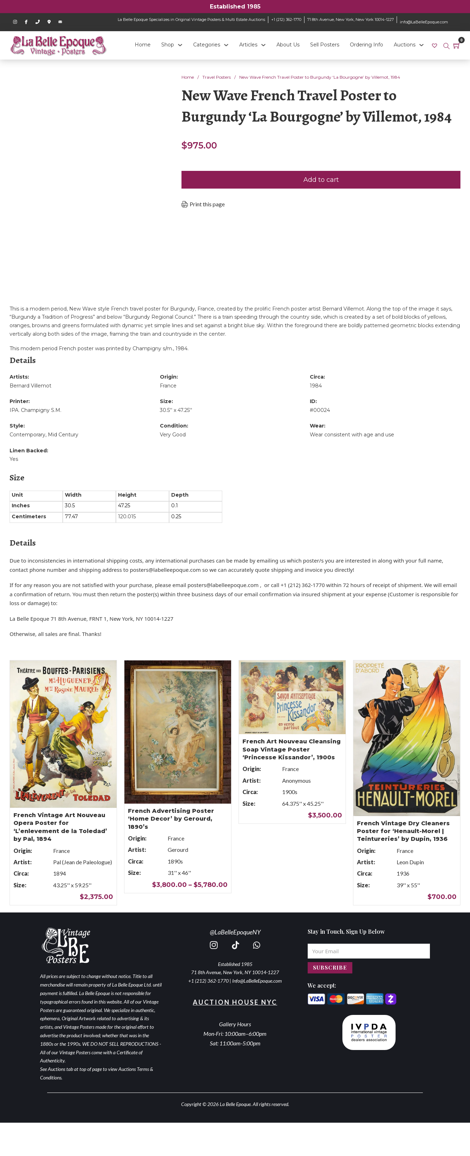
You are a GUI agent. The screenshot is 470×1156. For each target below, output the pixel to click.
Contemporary (27, 434)
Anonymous (296, 780)
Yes (14, 459)
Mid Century (63, 434)
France (168, 385)
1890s (175, 861)
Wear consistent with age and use (352, 434)
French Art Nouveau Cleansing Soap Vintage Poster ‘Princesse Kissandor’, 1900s (291, 749)
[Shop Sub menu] (180, 45)
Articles (248, 44)
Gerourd (178, 849)
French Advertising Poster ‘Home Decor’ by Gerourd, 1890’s (171, 819)
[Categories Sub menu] (226, 45)
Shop (167, 44)
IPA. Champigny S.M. (35, 410)
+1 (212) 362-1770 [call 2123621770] (208, 981)
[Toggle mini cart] (456, 45)
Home (143, 44)
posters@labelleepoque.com (165, 569)
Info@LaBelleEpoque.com (257, 981)
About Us (288, 44)
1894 (59, 873)
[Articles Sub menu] (263, 45)
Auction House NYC (235, 1002)
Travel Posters (216, 77)
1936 (403, 873)
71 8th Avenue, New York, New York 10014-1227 (350, 19)
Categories (206, 44)
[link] (435, 45)
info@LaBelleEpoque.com (424, 21)
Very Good (173, 434)
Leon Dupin (410, 862)
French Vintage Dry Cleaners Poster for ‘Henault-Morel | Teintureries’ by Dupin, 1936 (403, 831)
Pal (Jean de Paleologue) (82, 862)
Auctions (404, 44)
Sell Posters (324, 44)
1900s (289, 791)
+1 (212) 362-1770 (286, 19)
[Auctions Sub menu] (421, 45)
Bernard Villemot (30, 385)
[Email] (369, 951)
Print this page (207, 204)
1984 (316, 385)
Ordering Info (366, 44)
